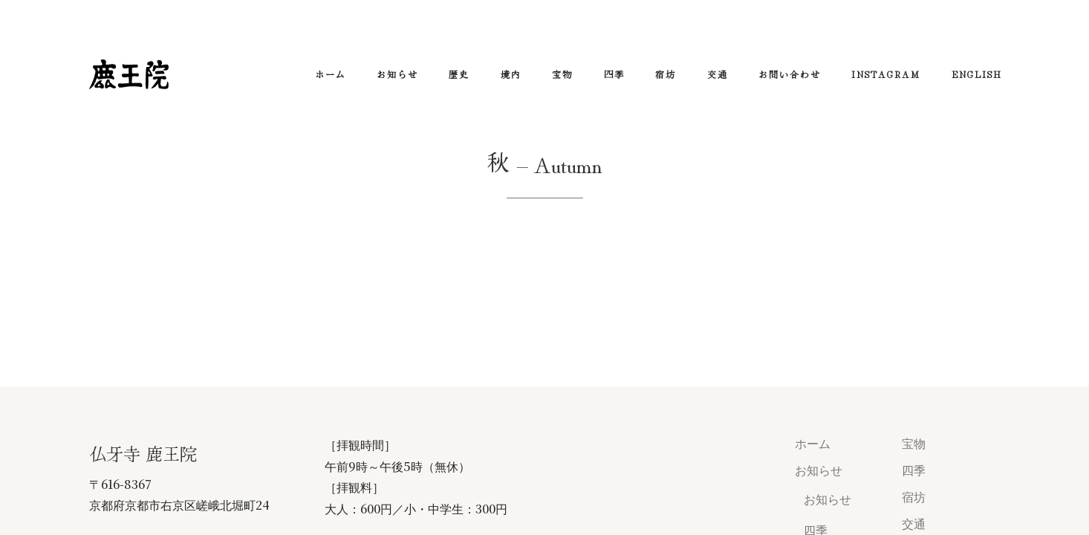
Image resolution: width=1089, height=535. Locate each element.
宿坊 (665, 74)
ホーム (330, 74)
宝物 (562, 74)
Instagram (885, 74)
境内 (511, 74)
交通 (717, 74)
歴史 (459, 74)
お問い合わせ (789, 74)
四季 (614, 74)
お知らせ (397, 74)
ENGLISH (977, 74)
